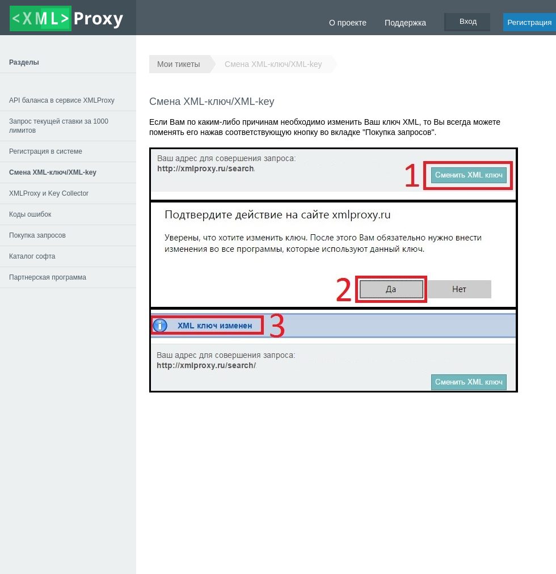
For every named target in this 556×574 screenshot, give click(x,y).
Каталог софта (32, 256)
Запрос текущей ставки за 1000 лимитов (58, 125)
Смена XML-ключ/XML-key (273, 64)
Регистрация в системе (45, 151)
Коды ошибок (30, 214)
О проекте (348, 22)
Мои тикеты (178, 64)
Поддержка (405, 22)
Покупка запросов (37, 235)
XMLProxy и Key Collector (49, 193)
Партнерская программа (47, 277)
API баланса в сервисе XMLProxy (62, 100)
